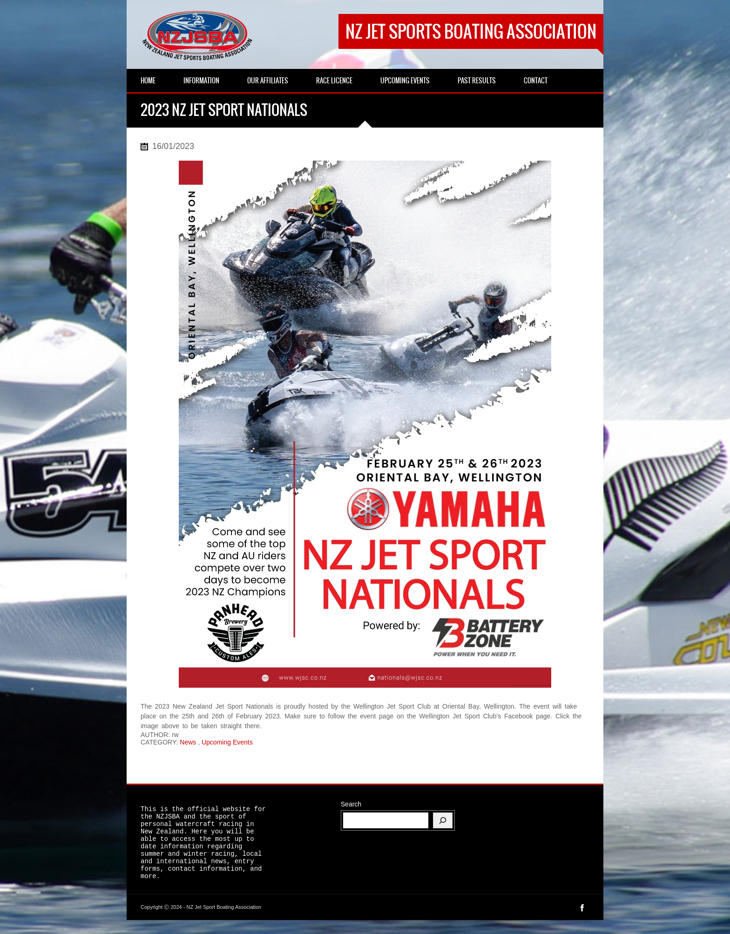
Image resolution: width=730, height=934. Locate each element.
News (188, 742)
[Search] (443, 820)
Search (351, 804)
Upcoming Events (227, 742)
